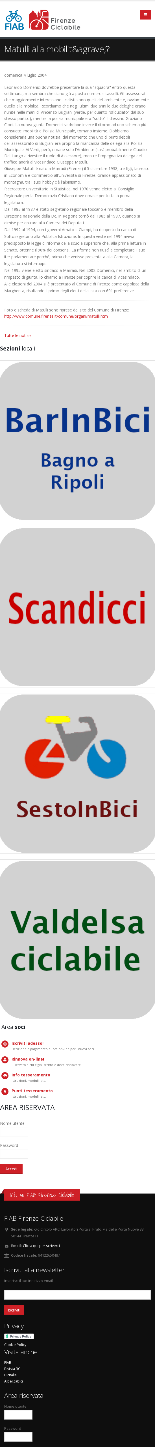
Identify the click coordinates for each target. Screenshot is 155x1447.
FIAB (7, 1362)
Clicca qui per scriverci (41, 1245)
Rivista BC (12, 1368)
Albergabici (13, 1381)
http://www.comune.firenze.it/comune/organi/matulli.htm (56, 316)
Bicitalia (10, 1375)
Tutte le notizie (18, 335)
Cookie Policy (15, 1344)
